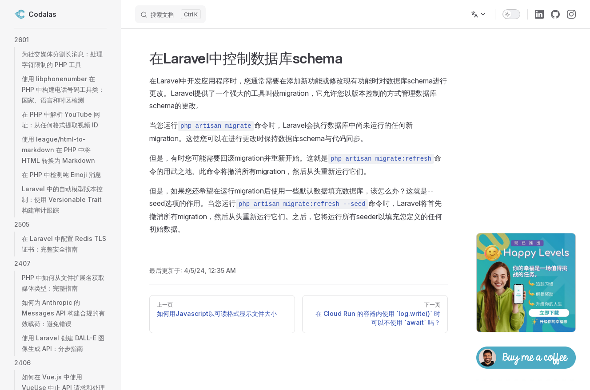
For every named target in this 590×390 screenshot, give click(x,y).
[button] (60, 40)
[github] (555, 14)
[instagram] (571, 14)
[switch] (511, 14)
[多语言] (478, 14)
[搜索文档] (170, 14)
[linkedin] (539, 14)
